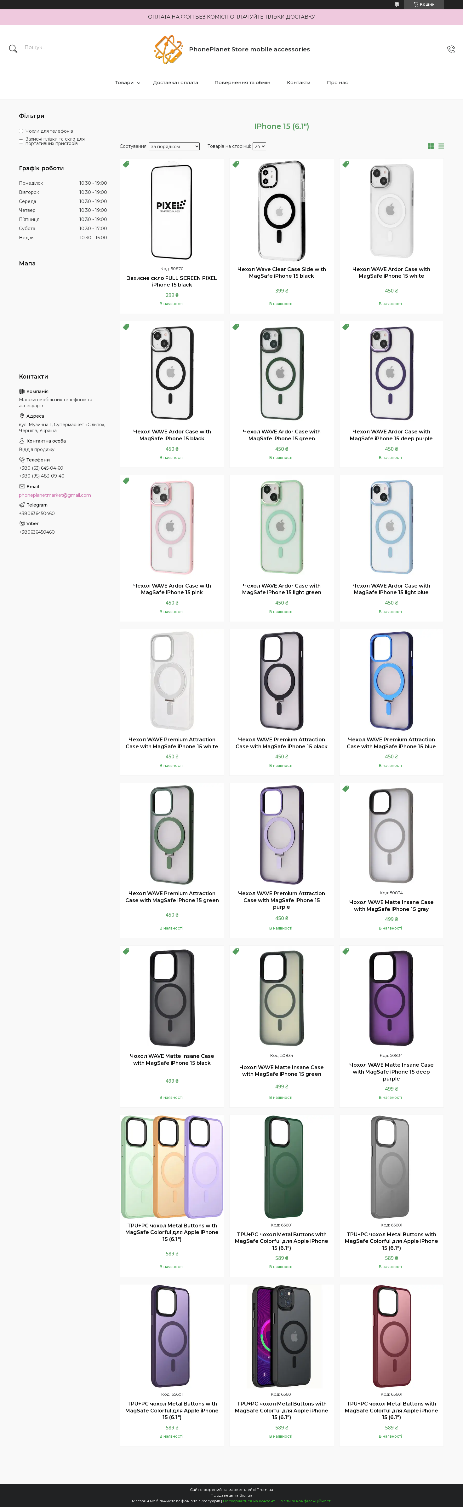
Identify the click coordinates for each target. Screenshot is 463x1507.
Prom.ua (265, 1489)
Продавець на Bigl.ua (231, 1495)
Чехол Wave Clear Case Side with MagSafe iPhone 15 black (281, 272)
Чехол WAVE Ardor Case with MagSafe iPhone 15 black (172, 435)
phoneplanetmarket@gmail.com (55, 495)
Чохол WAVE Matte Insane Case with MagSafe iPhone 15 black (172, 1059)
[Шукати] (13, 49)
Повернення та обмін (242, 82)
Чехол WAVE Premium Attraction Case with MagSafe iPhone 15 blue (391, 743)
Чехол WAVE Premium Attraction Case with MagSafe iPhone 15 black (282, 743)
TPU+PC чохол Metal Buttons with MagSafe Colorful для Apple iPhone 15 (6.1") (172, 1232)
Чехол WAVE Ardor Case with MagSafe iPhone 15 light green (281, 589)
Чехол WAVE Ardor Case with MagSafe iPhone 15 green (282, 435)
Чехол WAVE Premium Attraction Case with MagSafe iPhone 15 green (172, 896)
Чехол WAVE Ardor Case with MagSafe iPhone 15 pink (172, 589)
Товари (124, 82)
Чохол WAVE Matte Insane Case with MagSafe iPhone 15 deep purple (391, 1071)
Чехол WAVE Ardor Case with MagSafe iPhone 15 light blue (391, 589)
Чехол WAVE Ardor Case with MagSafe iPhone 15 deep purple (391, 435)
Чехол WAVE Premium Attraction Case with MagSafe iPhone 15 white (172, 743)
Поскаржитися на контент (249, 1500)
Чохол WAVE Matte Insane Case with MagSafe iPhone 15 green (281, 1070)
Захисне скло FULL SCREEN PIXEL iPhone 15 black (172, 281)
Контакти (299, 82)
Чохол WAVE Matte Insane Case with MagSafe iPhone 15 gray (391, 905)
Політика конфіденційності (304, 1500)
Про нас (337, 82)
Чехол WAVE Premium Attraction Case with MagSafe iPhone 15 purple (281, 900)
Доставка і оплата (175, 82)
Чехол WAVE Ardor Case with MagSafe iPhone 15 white (391, 272)
